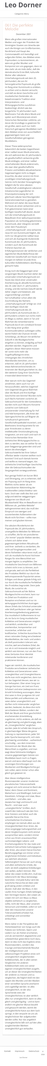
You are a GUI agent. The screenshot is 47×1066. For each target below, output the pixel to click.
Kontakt (7, 1051)
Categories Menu (23, 14)
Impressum (19, 1051)
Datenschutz (34, 1051)
